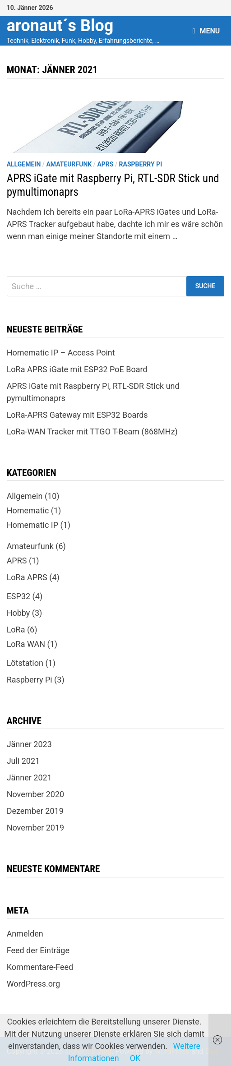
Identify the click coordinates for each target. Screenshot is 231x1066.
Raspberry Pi (140, 164)
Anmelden (25, 933)
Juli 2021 (23, 761)
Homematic (28, 510)
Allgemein (24, 164)
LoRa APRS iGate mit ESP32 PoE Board (77, 369)
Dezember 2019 (35, 811)
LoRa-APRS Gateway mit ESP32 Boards (77, 415)
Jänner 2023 (29, 744)
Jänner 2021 (29, 777)
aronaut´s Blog (60, 25)
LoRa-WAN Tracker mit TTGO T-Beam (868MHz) (92, 431)
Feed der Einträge (38, 950)
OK (135, 1058)
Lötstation (25, 663)
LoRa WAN (26, 644)
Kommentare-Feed (40, 967)
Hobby (18, 613)
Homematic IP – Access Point (61, 352)
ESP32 (19, 596)
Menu (206, 31)
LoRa (16, 629)
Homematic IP (32, 525)
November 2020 (36, 794)
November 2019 (36, 827)
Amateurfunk (69, 164)
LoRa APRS (27, 577)
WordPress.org (33, 983)
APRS (105, 164)
